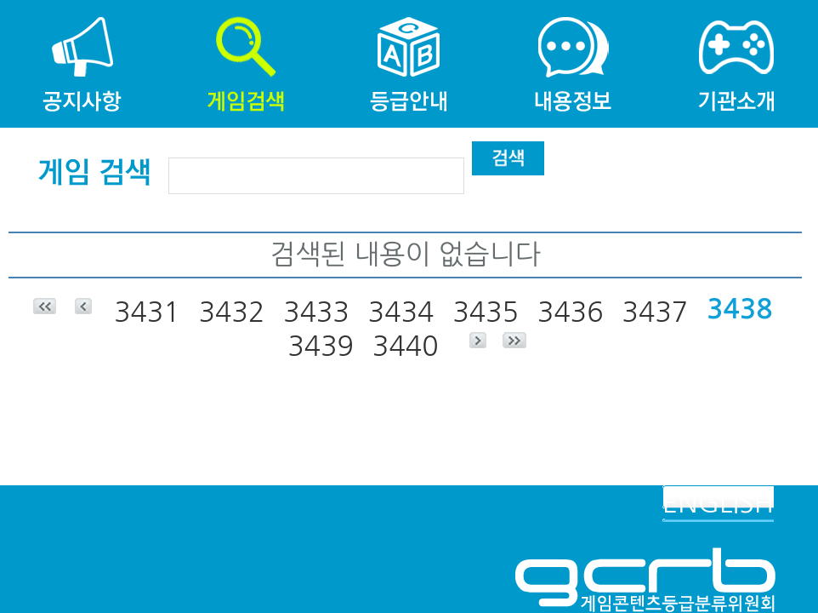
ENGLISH (718, 503)
